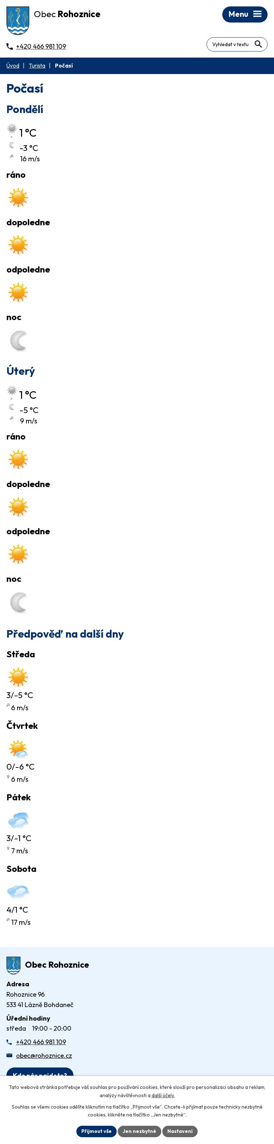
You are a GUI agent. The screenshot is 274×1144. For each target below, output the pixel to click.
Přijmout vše (96, 1131)
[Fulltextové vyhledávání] (237, 44)
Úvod (12, 65)
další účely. (163, 1095)
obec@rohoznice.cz (44, 1055)
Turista (37, 65)
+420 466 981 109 (41, 1042)
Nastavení (180, 1131)
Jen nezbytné (139, 1131)
